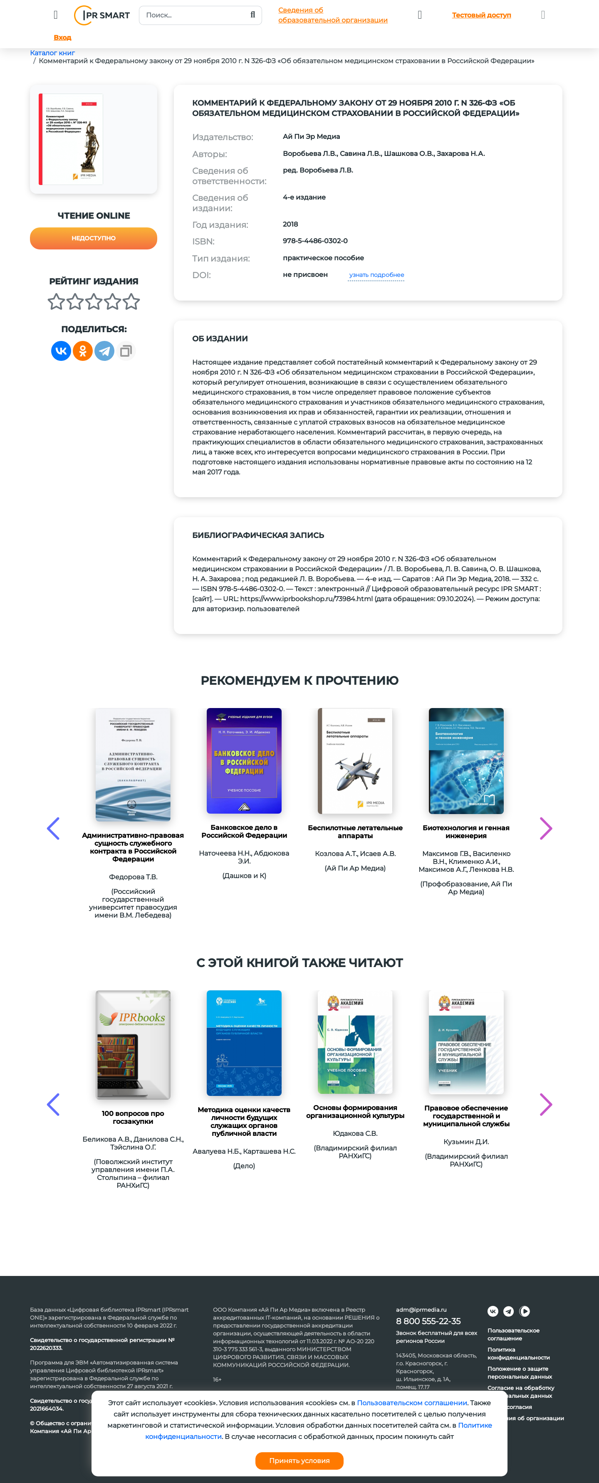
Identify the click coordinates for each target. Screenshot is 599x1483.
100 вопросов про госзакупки (133, 1117)
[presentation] (53, 828)
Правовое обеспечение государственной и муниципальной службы (466, 1116)
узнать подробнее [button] (376, 275)
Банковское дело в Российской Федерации (244, 831)
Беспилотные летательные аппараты (355, 832)
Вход (62, 38)
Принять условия (299, 1461)
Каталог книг (52, 53)
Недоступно (94, 238)
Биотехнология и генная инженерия (466, 832)
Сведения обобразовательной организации (333, 15)
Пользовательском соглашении (412, 1403)
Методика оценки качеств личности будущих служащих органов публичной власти (244, 1122)
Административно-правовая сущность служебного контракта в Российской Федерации (133, 847)
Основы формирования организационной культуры (355, 1112)
